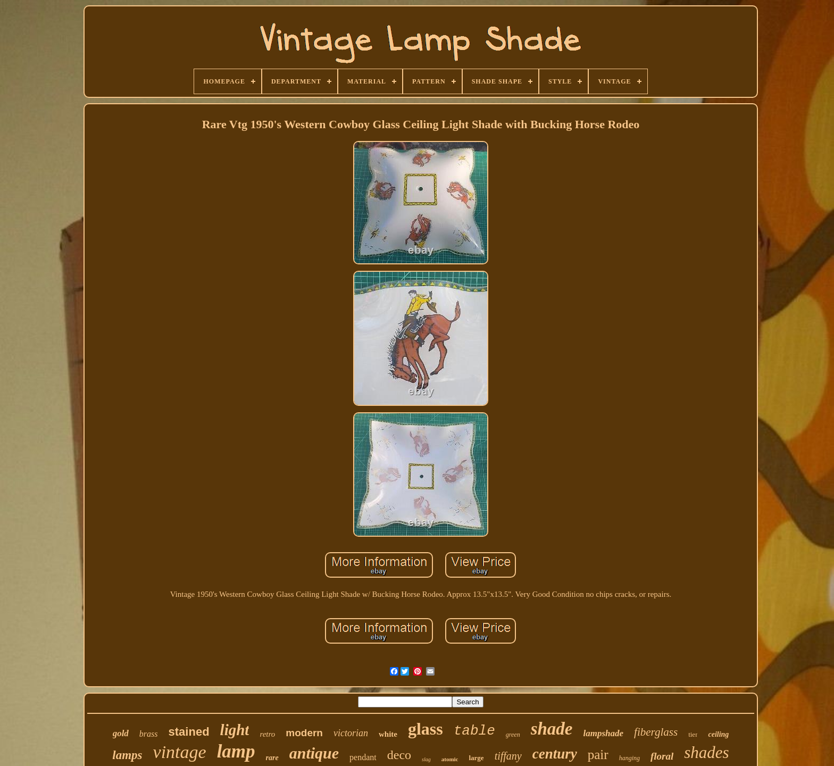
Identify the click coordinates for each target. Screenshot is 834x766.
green (513, 734)
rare (272, 758)
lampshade (603, 733)
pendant (363, 757)
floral (661, 756)
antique (314, 753)
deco (399, 755)
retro (267, 734)
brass (148, 733)
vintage (179, 752)
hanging (629, 758)
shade (552, 728)
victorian (350, 733)
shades (706, 752)
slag (426, 759)
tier (692, 734)
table (474, 731)
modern (304, 732)
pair (598, 754)
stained (189, 731)
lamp (236, 751)
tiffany (508, 756)
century (554, 754)
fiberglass (656, 732)
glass (425, 728)
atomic (449, 759)
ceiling (718, 734)
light (234, 729)
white (388, 734)
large (476, 758)
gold (121, 733)
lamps (127, 755)
